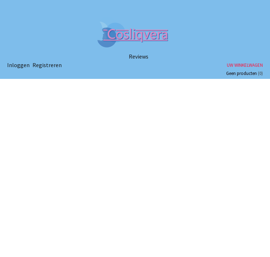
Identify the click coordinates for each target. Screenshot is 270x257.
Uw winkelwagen (245, 65)
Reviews (138, 56)
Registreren (47, 65)
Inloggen (18, 65)
